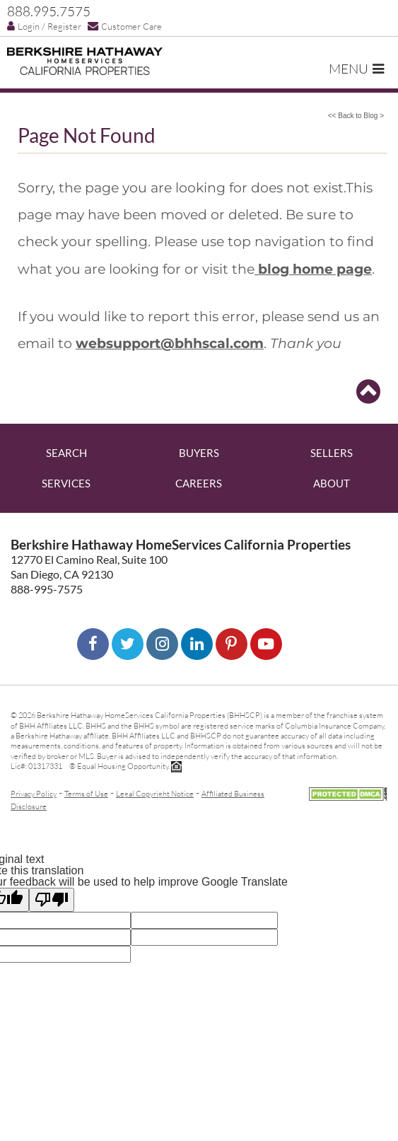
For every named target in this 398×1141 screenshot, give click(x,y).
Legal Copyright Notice (155, 793)
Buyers (199, 452)
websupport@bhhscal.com (170, 343)
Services (66, 483)
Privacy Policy (34, 793)
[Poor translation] (51, 900)
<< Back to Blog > (356, 116)
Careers (198, 483)
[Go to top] (368, 392)
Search (66, 452)
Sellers (331, 452)
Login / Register (44, 26)
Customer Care (125, 26)
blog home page (313, 268)
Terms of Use (86, 793)
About (331, 483)
